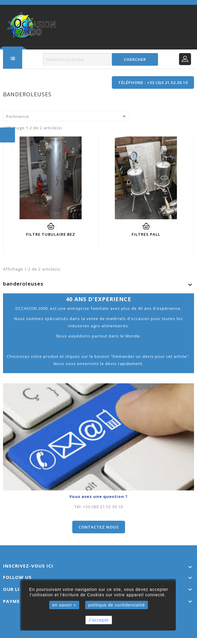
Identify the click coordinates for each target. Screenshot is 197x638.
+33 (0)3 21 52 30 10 (103, 506)
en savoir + (64, 605)
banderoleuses (23, 283)
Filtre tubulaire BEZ (50, 234)
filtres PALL (146, 234)
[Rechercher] (100, 59)
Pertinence (67, 116)
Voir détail (51, 225)
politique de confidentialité (116, 605)
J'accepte (98, 620)
